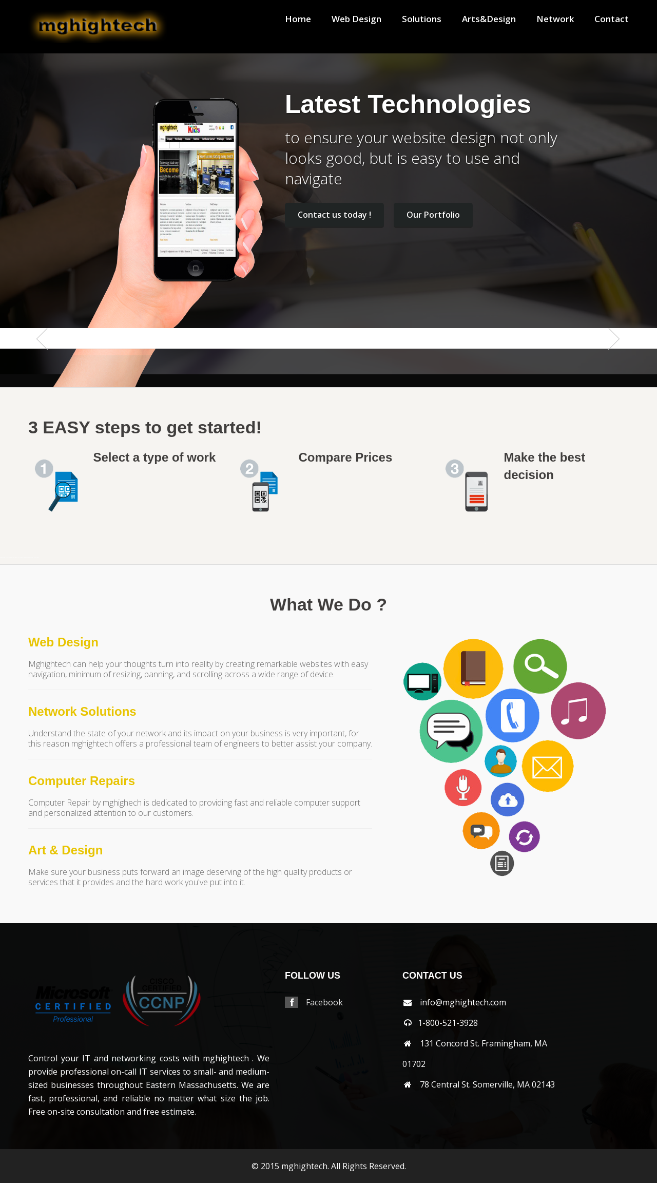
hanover (226, 544)
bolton (72, 544)
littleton (299, 544)
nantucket (383, 544)
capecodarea (132, 544)
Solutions (421, 19)
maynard (326, 544)
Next (610, 359)
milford (365, 544)
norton (452, 544)
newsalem (401, 544)
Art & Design (65, 850)
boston (76, 544)
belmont (55, 544)
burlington (112, 544)
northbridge (440, 544)
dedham (182, 544)
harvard (230, 544)
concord (178, 544)
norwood (461, 544)
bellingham (50, 544)
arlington (19, 544)
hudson (266, 544)
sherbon (532, 544)
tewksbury (591, 544)
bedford (45, 544)
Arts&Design (489, 19)
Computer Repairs (81, 781)
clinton (169, 544)
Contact (611, 19)
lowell (303, 544)
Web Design (356, 19)
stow (583, 544)
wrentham (36, 557)
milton (378, 544)
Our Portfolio (433, 214)
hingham (244, 544)
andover (14, 544)
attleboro (31, 544)
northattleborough (426, 544)
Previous (47, 359)
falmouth (200, 544)
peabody (475, 544)
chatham (148, 544)
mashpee (322, 544)
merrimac (354, 544)
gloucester (217, 544)
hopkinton (262, 544)
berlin (59, 544)
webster (622, 544)
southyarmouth (567, 544)
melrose (345, 544)
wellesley (627, 544)
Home (298, 19)
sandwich (520, 544)
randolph (499, 544)
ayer (42, 544)
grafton (222, 544)
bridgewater (96, 544)
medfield (331, 544)
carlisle (138, 544)
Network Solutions (82, 711)
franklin (212, 544)
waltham (606, 544)
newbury (396, 544)
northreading (447, 544)
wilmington (14, 557)
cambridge (118, 544)
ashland (24, 544)
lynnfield (310, 544)
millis (374, 544)
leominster (284, 544)
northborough (434, 544)
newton (406, 544)
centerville (143, 544)
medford (336, 544)
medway (340, 544)
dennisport (191, 544)
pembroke (479, 544)
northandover (418, 544)
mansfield (2, 544)
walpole (602, 544)
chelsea (159, 544)
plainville (490, 544)
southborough (554, 544)
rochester (511, 544)
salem (515, 544)
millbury (370, 544)
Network (555, 19)
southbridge (560, 544)
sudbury (586, 544)
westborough (633, 544)
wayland (617, 544)
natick (387, 544)
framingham (206, 544)
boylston (86, 544)
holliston (252, 544)
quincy (494, 544)
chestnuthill (164, 544)
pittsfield (484, 544)
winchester (21, 557)
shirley (536, 544)
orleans (465, 544)
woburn (26, 557)
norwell (456, 544)
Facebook (324, 1002)
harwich (235, 544)
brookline (107, 544)
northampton (412, 544)
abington (7, 544)
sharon (528, 544)
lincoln (294, 544)
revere (507, 544)
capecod (127, 544)
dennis (186, 544)
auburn (35, 544)
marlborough (316, 544)
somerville (547, 544)
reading (503, 544)
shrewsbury (541, 544)
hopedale (258, 544)
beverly (63, 544)
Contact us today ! (334, 214)
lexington (289, 544)
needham (392, 544)
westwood (2, 557)
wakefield (596, 544)
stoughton (578, 544)
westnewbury (647, 544)
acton (11, 544)
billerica (68, 544)
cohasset (174, 544)
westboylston (640, 544)
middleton (359, 544)
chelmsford (154, 544)
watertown (612, 544)
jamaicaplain (272, 544)
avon (39, 544)
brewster (90, 544)
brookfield (102, 544)
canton (123, 544)
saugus (524, 544)
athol (27, 544)
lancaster (278, 544)
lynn (307, 544)
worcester (30, 557)
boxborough (80, 544)
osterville (470, 544)
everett (196, 544)
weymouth (8, 557)
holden (248, 544)
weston (653, 544)
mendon (349, 544)
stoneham (573, 544)
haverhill (239, 544)
